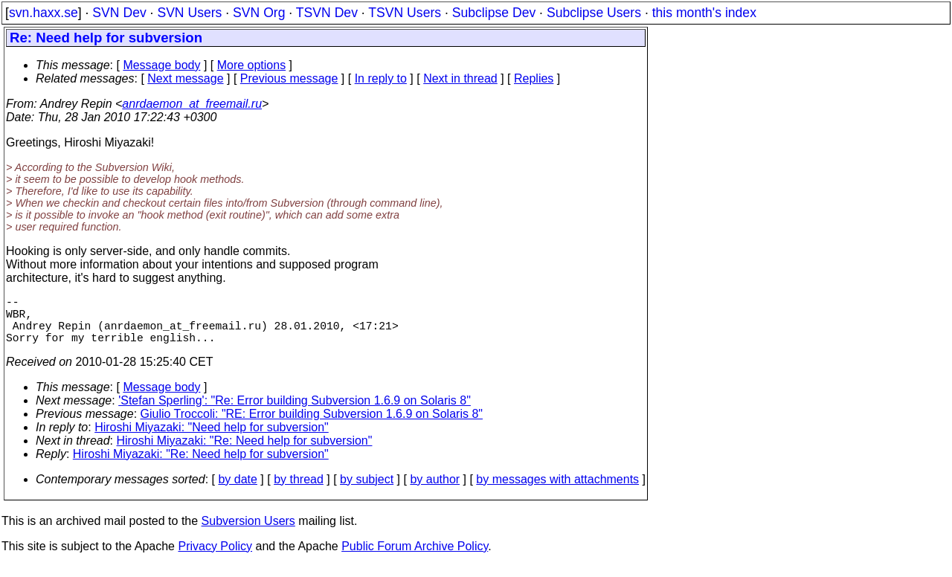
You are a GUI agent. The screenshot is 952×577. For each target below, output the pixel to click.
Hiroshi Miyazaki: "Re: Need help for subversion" (245, 452)
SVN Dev (119, 12)
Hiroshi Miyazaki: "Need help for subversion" (211, 439)
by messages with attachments (557, 491)
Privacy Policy (215, 558)
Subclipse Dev (494, 12)
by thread (299, 491)
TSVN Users (404, 12)
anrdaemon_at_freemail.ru (192, 103)
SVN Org (259, 12)
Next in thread (460, 78)
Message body (161, 65)
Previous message (289, 78)
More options (251, 65)
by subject (366, 491)
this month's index (704, 12)
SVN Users (189, 12)
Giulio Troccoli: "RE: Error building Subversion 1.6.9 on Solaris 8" (312, 425)
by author (435, 491)
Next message (185, 78)
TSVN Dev (327, 12)
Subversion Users (248, 532)
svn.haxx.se (43, 12)
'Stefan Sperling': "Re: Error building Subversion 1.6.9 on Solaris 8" (294, 412)
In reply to (381, 78)
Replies (533, 78)
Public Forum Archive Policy (414, 558)
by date (237, 491)
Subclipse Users (594, 12)
